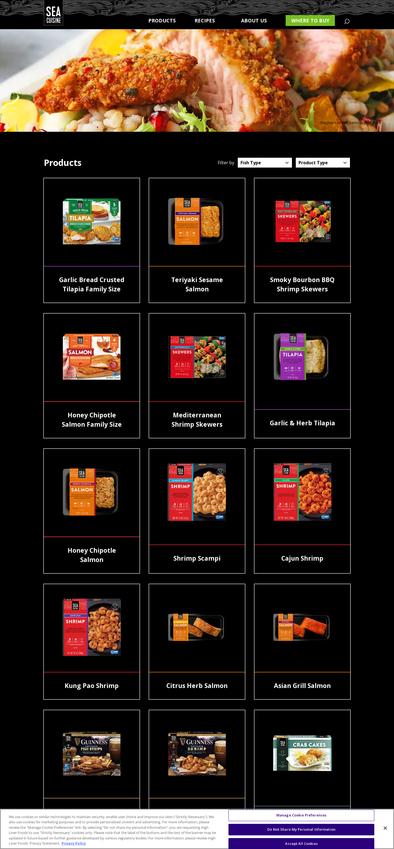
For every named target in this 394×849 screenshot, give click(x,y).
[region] (197, 829)
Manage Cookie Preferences (301, 815)
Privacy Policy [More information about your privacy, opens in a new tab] (74, 843)
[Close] (385, 828)
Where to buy (310, 20)
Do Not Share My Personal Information (301, 829)
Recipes (205, 20)
